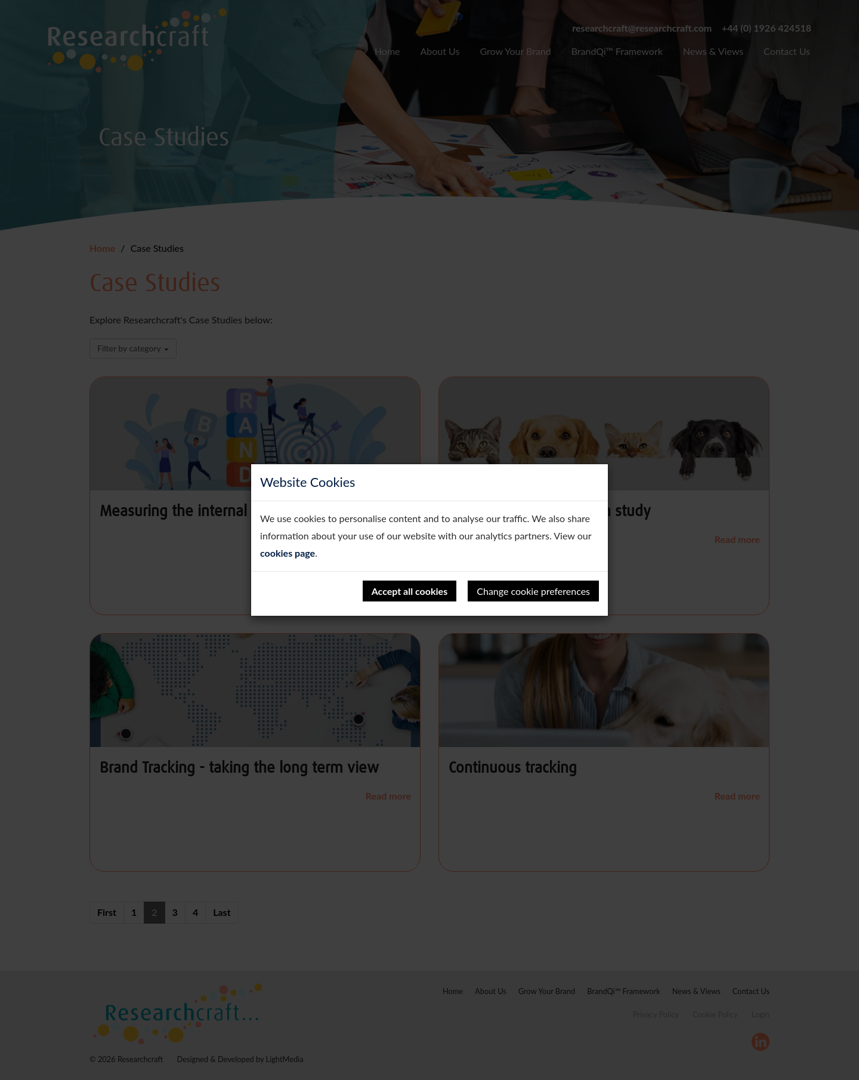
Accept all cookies (410, 591)
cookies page (287, 552)
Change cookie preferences (533, 591)
